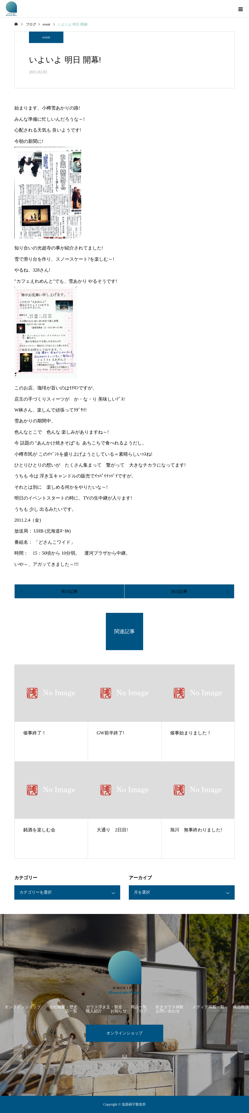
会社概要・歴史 (63, 1007)
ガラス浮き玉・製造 (104, 1007)
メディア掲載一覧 (208, 1007)
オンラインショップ (23, 1007)
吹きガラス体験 (169, 1007)
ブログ (141, 1011)
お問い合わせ (168, 1011)
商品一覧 (139, 1007)
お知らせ (118, 1011)
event (46, 37)
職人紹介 (94, 1011)
